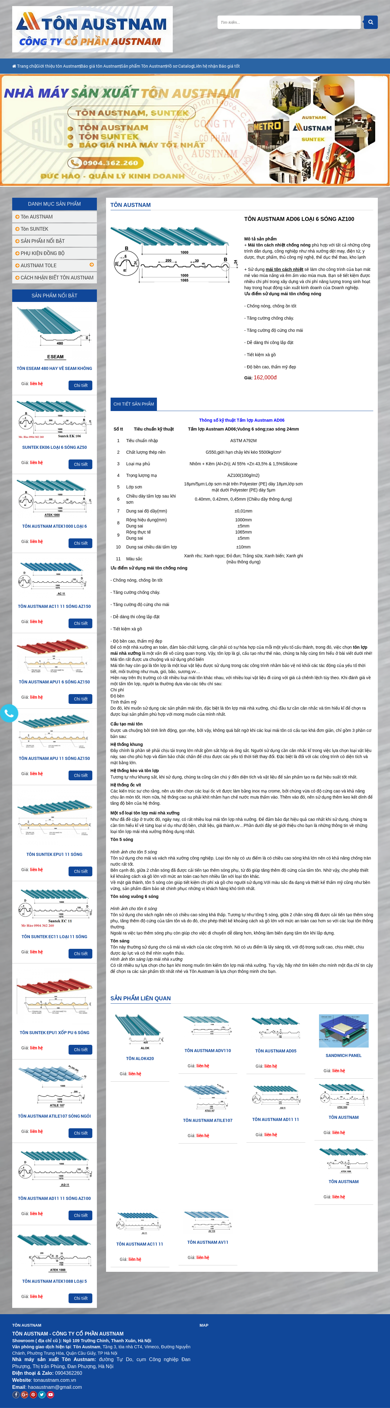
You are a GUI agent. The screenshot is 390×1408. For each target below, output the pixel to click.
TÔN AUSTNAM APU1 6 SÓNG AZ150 (54, 682)
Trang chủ (25, 66)
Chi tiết (81, 385)
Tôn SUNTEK (31, 228)
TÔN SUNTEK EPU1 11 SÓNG (54, 854)
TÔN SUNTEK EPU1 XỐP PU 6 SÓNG (54, 1032)
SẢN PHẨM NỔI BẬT (40, 241)
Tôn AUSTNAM (34, 216)
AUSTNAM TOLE (35, 265)
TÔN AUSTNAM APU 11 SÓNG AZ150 (54, 758)
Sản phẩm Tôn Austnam (184, 66)
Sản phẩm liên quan (141, 999)
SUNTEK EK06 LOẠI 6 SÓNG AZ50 (54, 447)
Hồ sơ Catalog (233, 66)
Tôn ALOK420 (140, 1058)
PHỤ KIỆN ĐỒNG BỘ (40, 253)
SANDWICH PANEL (344, 1055)
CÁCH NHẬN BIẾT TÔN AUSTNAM (54, 277)
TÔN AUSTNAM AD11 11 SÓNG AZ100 (54, 1198)
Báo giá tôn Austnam (128, 66)
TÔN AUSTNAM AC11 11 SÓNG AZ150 (54, 606)
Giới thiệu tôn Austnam (72, 66)
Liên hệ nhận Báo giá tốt (283, 66)
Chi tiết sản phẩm (134, 404)
